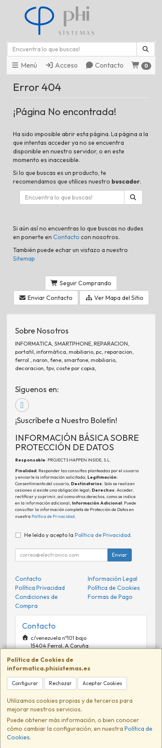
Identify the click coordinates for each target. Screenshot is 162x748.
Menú (24, 65)
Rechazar (60, 683)
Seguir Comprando (81, 283)
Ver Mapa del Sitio (114, 298)
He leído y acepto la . (78, 534)
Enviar (119, 555)
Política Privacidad (40, 588)
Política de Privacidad (53, 516)
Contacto (104, 65)
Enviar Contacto (46, 298)
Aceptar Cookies (102, 683)
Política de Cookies (114, 588)
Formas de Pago (110, 597)
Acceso (61, 65)
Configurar (25, 683)
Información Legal (112, 579)
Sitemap (24, 258)
